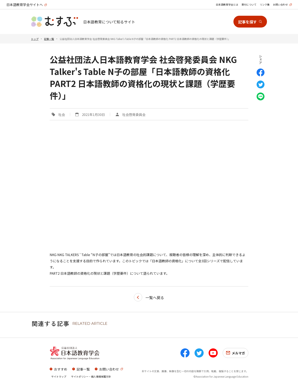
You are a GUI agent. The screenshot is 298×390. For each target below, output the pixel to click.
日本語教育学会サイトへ (24, 4)
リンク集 (265, 4)
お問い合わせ (280, 4)
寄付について (249, 4)
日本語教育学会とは (227, 4)
